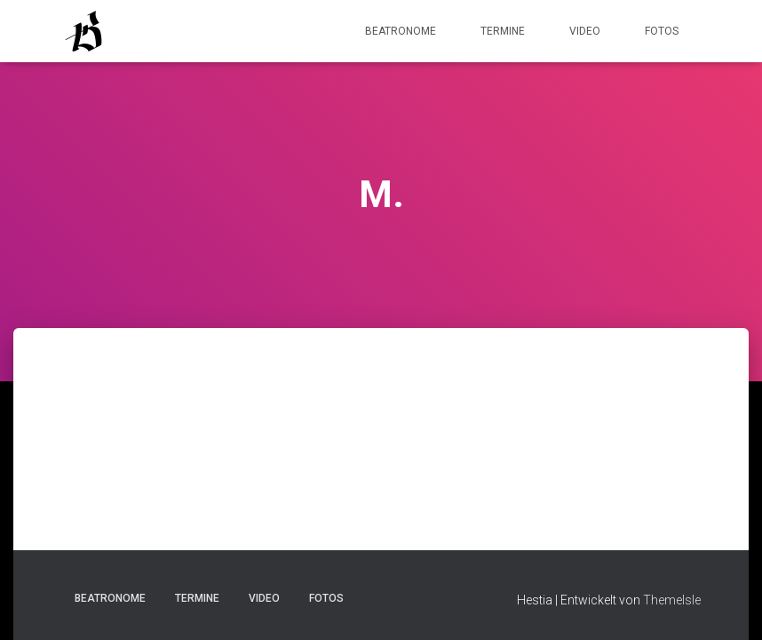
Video (584, 31)
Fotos (662, 31)
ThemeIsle (672, 600)
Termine (502, 31)
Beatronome (400, 31)
